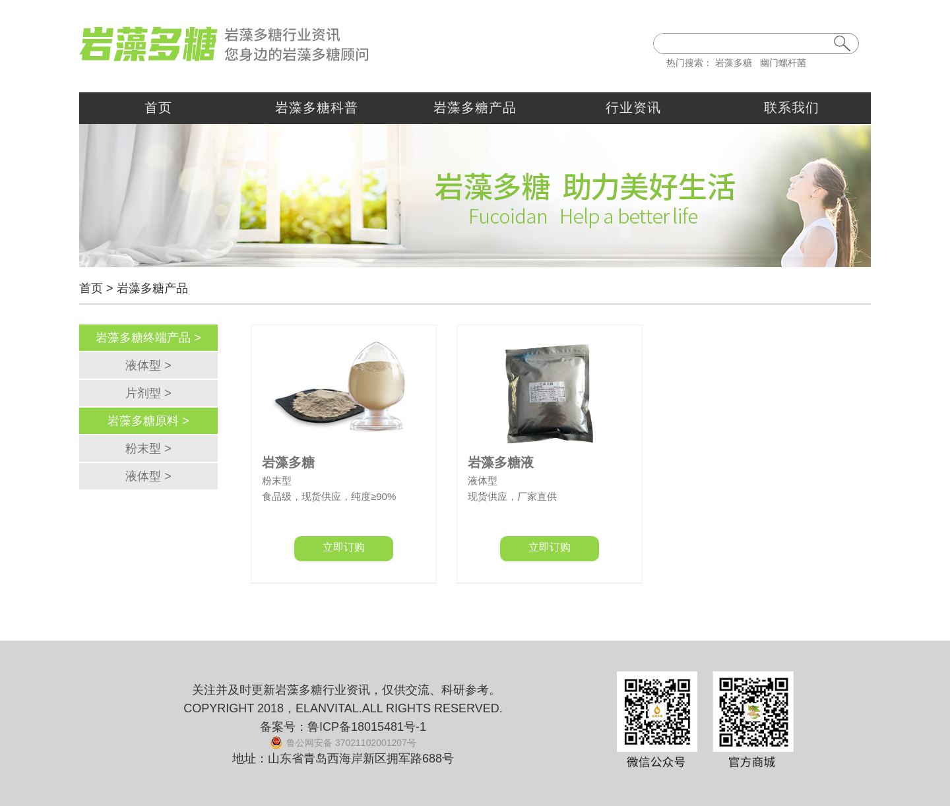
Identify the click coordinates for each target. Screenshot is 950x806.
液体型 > (148, 365)
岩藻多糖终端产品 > (148, 337)
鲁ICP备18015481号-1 (366, 726)
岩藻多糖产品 (475, 107)
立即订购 (344, 547)
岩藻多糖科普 (316, 107)
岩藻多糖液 (501, 462)
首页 (158, 107)
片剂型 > (148, 393)
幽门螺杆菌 (783, 62)
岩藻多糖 (733, 62)
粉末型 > (148, 448)
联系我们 (791, 107)
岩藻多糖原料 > (148, 420)
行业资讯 (633, 107)
